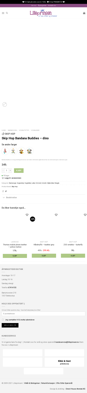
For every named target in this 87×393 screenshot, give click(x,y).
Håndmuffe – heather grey (44, 245)
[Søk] (7, 13)
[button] (11, 178)
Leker (33, 183)
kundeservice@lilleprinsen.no (67, 342)
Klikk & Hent (64, 362)
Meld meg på (10, 325)
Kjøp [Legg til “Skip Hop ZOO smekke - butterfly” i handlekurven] (73, 256)
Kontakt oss (52, 5)
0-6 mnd (38, 183)
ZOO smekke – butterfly (73, 245)
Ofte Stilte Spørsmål (64, 383)
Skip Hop (8, 133)
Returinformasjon (48, 383)
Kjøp (18, 170)
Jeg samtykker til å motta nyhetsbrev (18, 320)
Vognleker (35, 130)
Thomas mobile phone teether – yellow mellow (15, 246)
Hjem (4, 130)
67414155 (12, 287)
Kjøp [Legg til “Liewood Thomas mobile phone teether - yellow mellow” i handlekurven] (15, 256)
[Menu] (3, 13)
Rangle (57, 183)
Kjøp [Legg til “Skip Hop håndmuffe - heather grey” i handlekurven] (44, 256)
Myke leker (50, 183)
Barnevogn (12, 130)
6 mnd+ (44, 183)
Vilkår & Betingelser (32, 383)
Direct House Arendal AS (75, 389)
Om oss (33, 5)
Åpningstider (42, 5)
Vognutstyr (24, 130)
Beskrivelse (9, 197)
